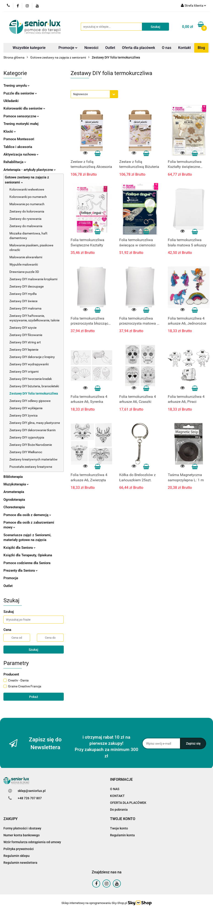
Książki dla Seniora (19, 548)
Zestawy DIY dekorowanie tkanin (32, 430)
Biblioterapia (13, 477)
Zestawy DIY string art (25, 342)
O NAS (114, 789)
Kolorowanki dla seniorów (24, 108)
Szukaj (33, 649)
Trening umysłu (16, 85)
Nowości (91, 48)
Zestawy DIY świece (23, 301)
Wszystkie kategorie (29, 48)
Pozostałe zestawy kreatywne (30, 466)
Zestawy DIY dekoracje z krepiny (32, 357)
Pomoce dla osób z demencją (27, 515)
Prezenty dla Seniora (20, 570)
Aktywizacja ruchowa (21, 154)
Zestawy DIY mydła (23, 294)
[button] (121, 780)
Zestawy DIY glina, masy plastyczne (34, 423)
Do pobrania (119, 809)
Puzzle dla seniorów (20, 93)
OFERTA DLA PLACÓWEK (128, 803)
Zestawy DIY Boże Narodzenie (30, 445)
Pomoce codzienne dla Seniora (26, 563)
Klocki (9, 131)
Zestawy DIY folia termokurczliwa (33, 393)
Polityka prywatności (18, 849)
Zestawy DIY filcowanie (25, 335)
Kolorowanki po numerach (28, 197)
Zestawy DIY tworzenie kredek (30, 379)
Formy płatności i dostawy (22, 828)
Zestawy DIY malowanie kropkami (33, 279)
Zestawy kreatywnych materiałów (33, 459)
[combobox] (94, 94)
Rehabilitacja (14, 162)
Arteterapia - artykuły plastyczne (29, 170)
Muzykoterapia (16, 484)
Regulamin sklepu (16, 856)
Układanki (11, 101)
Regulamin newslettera (20, 862)
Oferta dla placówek (138, 48)
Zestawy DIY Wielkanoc (25, 452)
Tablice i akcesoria (17, 147)
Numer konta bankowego (21, 835)
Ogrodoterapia (14, 500)
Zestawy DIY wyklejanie (25, 408)
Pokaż (33, 697)
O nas (166, 48)
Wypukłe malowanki (23, 264)
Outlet (110, 48)
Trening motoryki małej (21, 124)
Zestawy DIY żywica (23, 415)
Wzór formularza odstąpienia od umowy (32, 842)
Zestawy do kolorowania (26, 211)
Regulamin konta (122, 835)
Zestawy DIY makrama (25, 308)
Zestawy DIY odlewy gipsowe (29, 401)
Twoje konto (119, 828)
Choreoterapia (14, 507)
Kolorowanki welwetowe (26, 189)
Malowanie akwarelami (25, 257)
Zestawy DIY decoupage (26, 286)
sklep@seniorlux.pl (32, 791)
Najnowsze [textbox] (80, 94)
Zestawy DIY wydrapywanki (29, 364)
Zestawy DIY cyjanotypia (26, 437)
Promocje (67, 48)
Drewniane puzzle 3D (24, 272)
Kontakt (184, 48)
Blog (201, 48)
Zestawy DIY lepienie (23, 349)
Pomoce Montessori (18, 139)
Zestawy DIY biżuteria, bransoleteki (34, 386)
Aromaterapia (13, 492)
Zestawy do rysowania (25, 219)
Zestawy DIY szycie (22, 327)
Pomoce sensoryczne (21, 116)
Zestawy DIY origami (24, 371)
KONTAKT (117, 796)
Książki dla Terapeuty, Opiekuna (27, 555)
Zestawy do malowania (25, 226)
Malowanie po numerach (26, 204)
